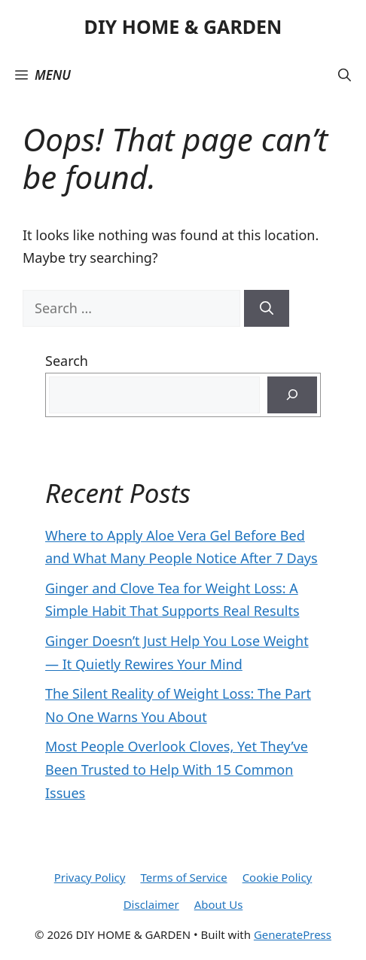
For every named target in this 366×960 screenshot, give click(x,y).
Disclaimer (151, 904)
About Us (218, 904)
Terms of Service (183, 877)
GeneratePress (292, 934)
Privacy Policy (90, 877)
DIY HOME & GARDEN (183, 26)
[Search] (266, 308)
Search (66, 361)
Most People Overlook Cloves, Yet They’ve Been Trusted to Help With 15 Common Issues (176, 769)
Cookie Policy (277, 877)
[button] (344, 75)
